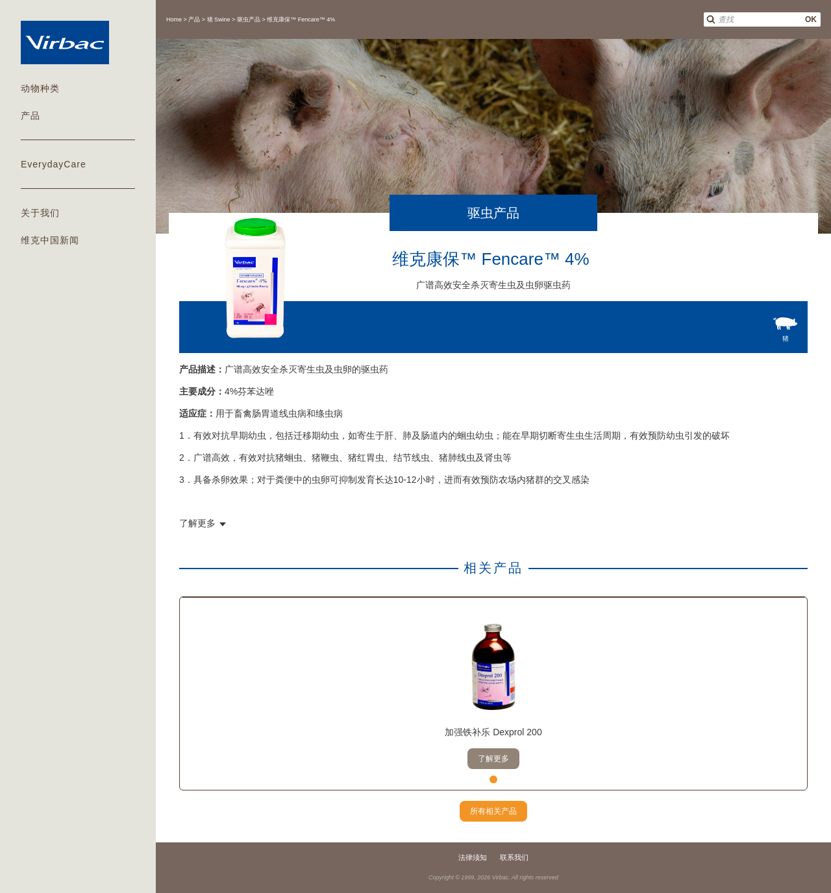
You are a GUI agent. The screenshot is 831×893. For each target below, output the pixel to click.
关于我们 (40, 213)
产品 (30, 115)
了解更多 (493, 758)
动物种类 (40, 88)
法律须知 (472, 857)
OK (811, 19)
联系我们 (514, 857)
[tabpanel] (494, 693)
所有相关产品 (493, 811)
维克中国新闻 (50, 240)
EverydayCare (53, 164)
